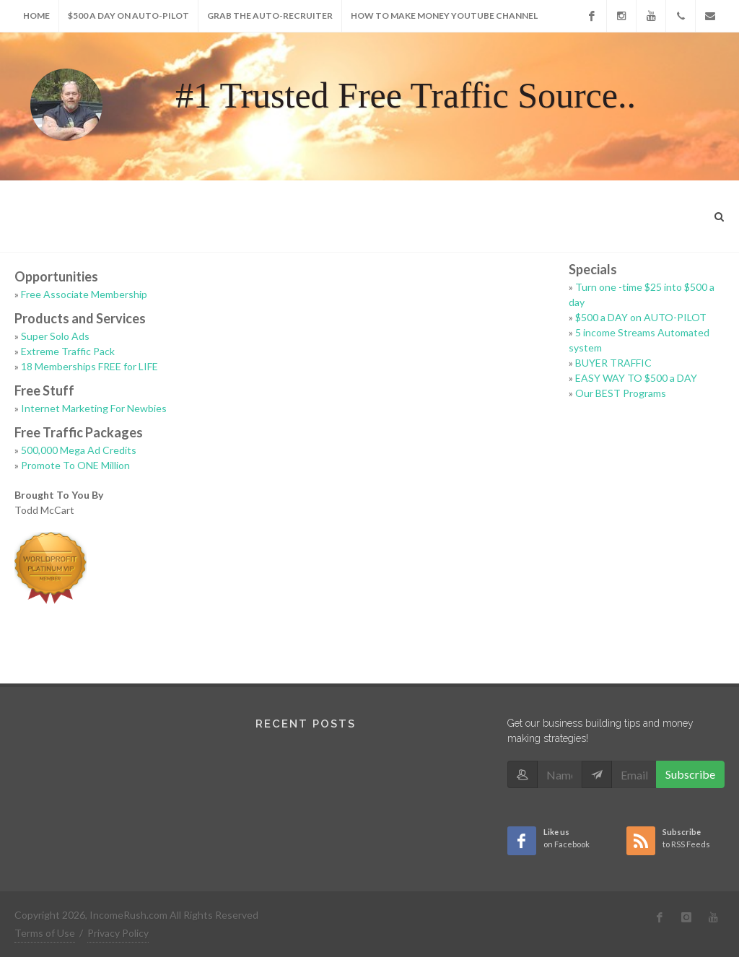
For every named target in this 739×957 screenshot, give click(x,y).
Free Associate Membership (84, 294)
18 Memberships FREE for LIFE (89, 366)
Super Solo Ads (55, 336)
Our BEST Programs (620, 393)
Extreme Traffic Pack (68, 351)
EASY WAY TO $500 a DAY (636, 378)
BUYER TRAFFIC (613, 363)
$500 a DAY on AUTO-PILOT (128, 15)
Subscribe (690, 774)
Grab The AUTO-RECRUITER (270, 15)
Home (36, 15)
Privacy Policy (118, 933)
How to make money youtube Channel (444, 15)
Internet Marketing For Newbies (94, 408)
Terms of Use (44, 933)
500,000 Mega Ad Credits (78, 450)
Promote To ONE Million (75, 465)
